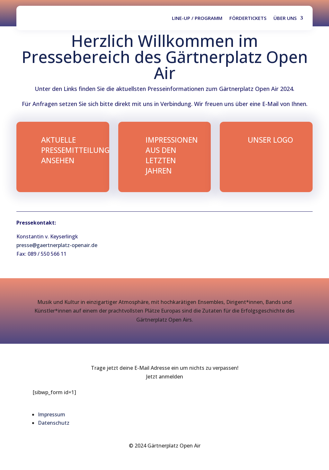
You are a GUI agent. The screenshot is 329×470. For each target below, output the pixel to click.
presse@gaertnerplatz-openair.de (56, 245)
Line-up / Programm (197, 18)
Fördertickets (247, 18)
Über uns (285, 18)
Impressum (51, 414)
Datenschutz (53, 422)
